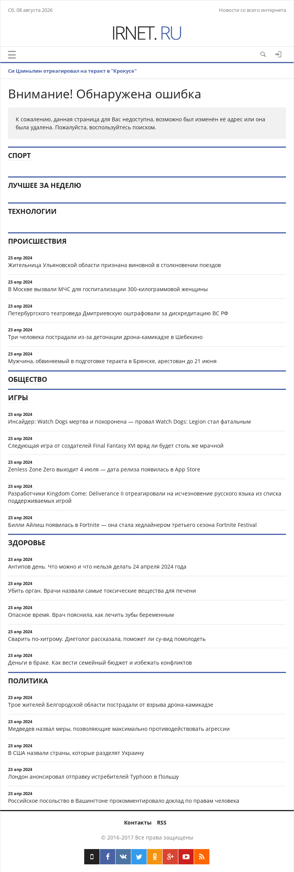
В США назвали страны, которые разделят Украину (76, 752)
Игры (18, 397)
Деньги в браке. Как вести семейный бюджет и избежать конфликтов (100, 662)
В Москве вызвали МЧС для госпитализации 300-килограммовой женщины (108, 289)
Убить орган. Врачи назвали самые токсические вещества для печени (102, 590)
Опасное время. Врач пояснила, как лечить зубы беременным (91, 614)
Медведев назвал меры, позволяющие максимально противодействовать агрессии (119, 728)
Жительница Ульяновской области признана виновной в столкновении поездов (114, 265)
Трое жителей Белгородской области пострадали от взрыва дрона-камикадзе (110, 704)
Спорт (19, 155)
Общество (27, 379)
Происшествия (37, 241)
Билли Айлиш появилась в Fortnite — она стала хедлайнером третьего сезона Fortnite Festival (132, 524)
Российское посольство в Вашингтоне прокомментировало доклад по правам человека (123, 800)
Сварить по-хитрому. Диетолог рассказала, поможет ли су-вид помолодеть (107, 638)
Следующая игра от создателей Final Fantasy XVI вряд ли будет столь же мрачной (116, 445)
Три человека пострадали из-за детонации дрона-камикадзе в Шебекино (105, 337)
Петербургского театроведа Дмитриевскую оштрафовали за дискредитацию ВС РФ (118, 313)
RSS (162, 822)
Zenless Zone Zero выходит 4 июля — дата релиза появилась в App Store (104, 469)
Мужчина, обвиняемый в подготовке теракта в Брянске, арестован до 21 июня (112, 361)
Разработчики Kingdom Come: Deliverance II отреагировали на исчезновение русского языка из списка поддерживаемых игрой (144, 497)
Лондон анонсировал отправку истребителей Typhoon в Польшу (93, 776)
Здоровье (27, 542)
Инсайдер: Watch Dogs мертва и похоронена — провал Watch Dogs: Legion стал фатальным (129, 421)
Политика (28, 680)
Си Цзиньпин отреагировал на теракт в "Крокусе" (72, 70)
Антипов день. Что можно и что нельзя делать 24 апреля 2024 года (97, 566)
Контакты (138, 822)
